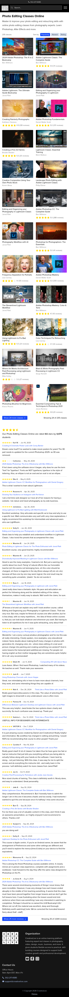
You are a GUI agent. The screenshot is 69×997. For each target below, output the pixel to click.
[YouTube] (27, 959)
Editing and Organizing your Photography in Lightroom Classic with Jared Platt (32, 531)
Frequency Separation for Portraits (17, 274)
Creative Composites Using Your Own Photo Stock (16, 181)
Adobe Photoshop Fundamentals (50, 119)
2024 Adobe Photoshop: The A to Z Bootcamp (17, 58)
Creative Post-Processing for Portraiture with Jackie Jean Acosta (27, 775)
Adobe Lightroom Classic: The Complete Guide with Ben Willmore (28, 790)
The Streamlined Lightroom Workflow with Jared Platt (23, 604)
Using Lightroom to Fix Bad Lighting (14, 339)
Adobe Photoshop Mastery (47, 274)
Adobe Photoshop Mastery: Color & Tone (51, 306)
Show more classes (15, 417)
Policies (34, 994)
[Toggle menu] (65, 8)
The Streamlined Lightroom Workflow (14, 306)
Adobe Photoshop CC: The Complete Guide (47, 210)
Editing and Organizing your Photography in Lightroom (48, 91)
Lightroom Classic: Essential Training (48, 151)
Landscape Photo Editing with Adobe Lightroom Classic (49, 181)
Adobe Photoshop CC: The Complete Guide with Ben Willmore (26, 860)
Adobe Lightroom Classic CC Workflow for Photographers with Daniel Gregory (32, 482)
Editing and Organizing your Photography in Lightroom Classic (16, 210)
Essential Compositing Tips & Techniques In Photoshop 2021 (49, 404)
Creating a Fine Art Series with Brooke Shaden (20, 808)
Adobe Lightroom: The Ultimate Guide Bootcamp (16, 91)
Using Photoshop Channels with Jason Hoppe (20, 677)
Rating (63, 34)
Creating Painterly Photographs (15, 119)
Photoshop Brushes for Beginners (16, 403)
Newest (55, 34)
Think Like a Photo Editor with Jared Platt (51, 689)
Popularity (45, 34)
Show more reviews (15, 918)
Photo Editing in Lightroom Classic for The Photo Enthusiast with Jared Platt (31, 546)
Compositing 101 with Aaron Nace (53, 662)
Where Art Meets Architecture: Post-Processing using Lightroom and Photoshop (16, 371)
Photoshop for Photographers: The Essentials (51, 243)
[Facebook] (32, 959)
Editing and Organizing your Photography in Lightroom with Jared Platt (29, 586)
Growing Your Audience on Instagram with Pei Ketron (23, 494)
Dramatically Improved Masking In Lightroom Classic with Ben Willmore (30, 558)
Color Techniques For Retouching (50, 338)
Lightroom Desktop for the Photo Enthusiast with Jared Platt (25, 839)
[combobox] (36, 8)
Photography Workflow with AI (15, 242)
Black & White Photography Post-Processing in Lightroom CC (50, 369)
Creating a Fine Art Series (13, 149)
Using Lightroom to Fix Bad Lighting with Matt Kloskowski (24, 510)
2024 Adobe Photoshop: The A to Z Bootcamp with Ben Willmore (27, 464)
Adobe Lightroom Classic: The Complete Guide (49, 58)
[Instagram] (37, 959)
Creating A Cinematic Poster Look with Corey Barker (22, 446)
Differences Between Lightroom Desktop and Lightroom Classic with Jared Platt (33, 705)
